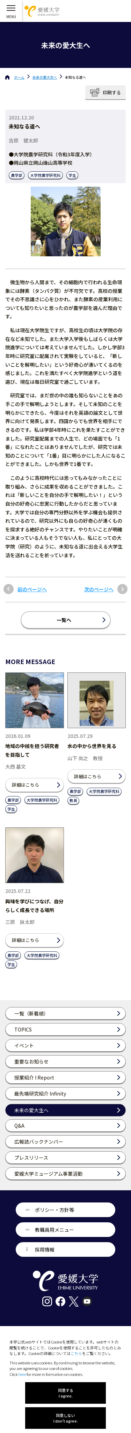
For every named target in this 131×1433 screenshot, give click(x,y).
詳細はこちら (25, 784)
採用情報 (44, 1249)
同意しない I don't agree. (65, 1418)
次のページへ (99, 589)
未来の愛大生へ (44, 77)
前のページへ (32, 589)
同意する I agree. (65, 1393)
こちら (76, 1353)
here (22, 1374)
